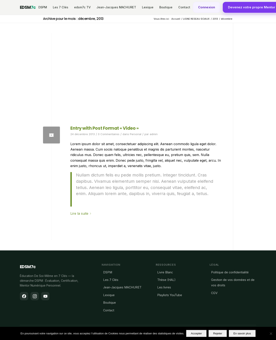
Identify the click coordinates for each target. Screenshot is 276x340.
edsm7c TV (82, 7)
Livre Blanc (165, 272)
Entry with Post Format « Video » (104, 128)
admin (154, 134)
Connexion (206, 7)
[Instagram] (34, 296)
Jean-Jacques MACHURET (116, 7)
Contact (184, 7)
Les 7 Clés (60, 7)
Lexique (147, 7)
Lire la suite (81, 213)
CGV (214, 293)
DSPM (42, 7)
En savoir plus (242, 333)
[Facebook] (24, 296)
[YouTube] (45, 296)
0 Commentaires (108, 134)
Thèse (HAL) (166, 280)
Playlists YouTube (169, 295)
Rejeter (217, 333)
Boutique (165, 7)
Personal (135, 134)
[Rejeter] (271, 333)
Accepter (196, 333)
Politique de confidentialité (230, 272)
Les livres (164, 287)
